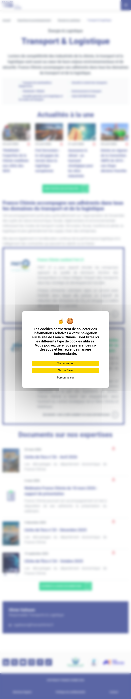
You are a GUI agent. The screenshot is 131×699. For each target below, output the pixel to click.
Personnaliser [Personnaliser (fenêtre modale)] (65, 377)
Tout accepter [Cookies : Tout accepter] (65, 363)
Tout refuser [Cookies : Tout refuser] (65, 370)
